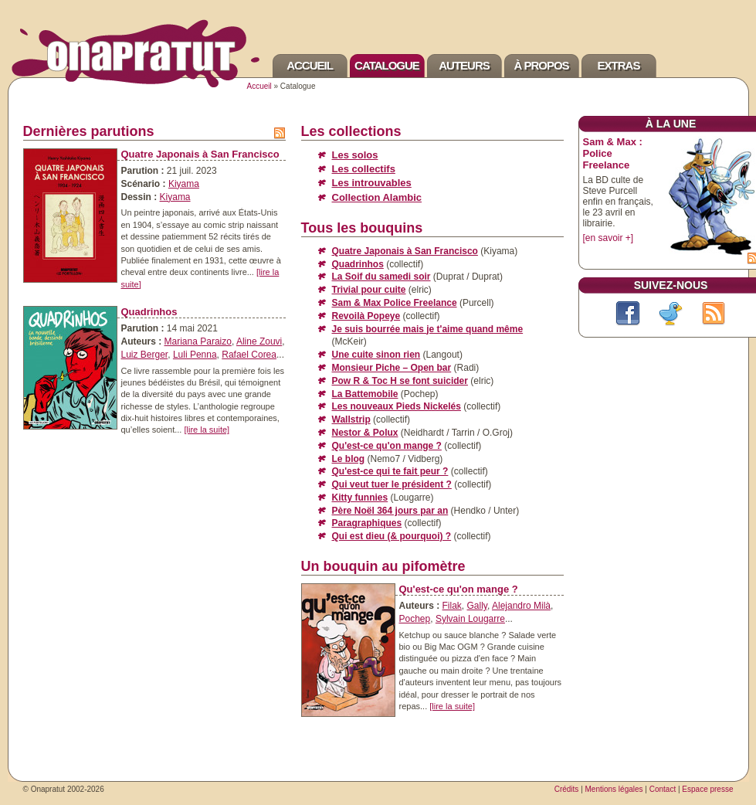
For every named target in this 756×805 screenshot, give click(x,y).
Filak (452, 605)
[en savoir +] (608, 238)
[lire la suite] (206, 429)
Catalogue (386, 65)
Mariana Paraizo (198, 341)
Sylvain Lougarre (470, 618)
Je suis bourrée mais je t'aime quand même (428, 329)
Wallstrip (351, 419)
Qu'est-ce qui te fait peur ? (390, 471)
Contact (662, 789)
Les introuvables (372, 183)
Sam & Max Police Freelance (394, 302)
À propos (541, 65)
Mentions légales (614, 789)
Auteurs (464, 65)
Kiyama (183, 183)
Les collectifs (363, 169)
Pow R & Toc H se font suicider (400, 380)
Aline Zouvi (259, 341)
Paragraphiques (367, 523)
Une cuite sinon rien (376, 354)
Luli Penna (195, 354)
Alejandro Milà (521, 605)
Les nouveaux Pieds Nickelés (396, 406)
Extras (619, 65)
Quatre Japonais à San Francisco (200, 154)
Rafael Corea (249, 354)
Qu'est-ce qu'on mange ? (387, 445)
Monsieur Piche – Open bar (392, 367)
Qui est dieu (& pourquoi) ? (392, 536)
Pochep (415, 618)
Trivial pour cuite (369, 289)
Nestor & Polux (365, 432)
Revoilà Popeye (366, 316)
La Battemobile (365, 394)
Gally (477, 605)
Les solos (355, 155)
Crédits (566, 789)
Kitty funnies (360, 497)
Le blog (348, 458)
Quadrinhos (149, 312)
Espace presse (707, 789)
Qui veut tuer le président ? (392, 484)
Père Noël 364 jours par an (390, 510)
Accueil (309, 65)
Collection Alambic (377, 197)
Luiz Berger (144, 354)
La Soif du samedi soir (381, 276)
